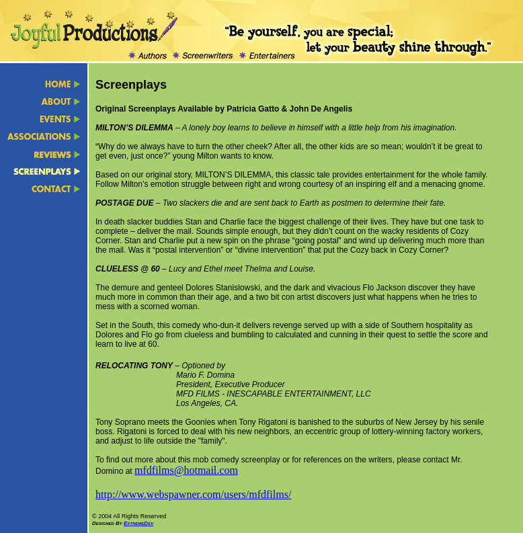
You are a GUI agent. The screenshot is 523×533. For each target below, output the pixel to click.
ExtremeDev (138, 523)
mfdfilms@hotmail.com (186, 470)
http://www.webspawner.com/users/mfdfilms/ (193, 494)
